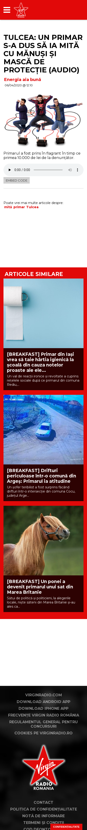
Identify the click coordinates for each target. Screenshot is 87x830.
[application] (71, 10)
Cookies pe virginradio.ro (43, 733)
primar (19, 207)
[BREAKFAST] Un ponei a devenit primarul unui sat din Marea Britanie (40, 587)
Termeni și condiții (43, 822)
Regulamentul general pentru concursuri (43, 724)
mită (8, 207)
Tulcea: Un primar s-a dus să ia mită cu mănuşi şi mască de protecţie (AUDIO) (43, 53)
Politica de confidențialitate (43, 809)
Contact (43, 802)
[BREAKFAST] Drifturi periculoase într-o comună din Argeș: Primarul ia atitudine (41, 476)
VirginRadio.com (43, 695)
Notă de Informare (43, 816)
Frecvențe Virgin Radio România (43, 715)
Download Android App (43, 702)
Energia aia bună (22, 79)
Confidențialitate (66, 826)
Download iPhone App (43, 708)
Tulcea (32, 207)
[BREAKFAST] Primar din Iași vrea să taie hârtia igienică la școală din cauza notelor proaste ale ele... (40, 362)
